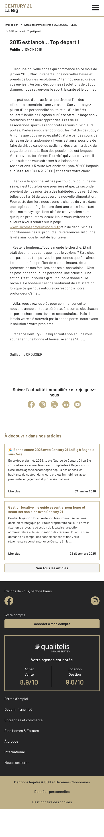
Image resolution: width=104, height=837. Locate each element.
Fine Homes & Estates (21, 730)
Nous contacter (16, 762)
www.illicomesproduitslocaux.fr (35, 227)
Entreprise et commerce (23, 720)
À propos (11, 741)
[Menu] (96, 7)
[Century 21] (18, 8)
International (14, 752)
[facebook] (8, 600)
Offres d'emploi (16, 699)
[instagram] (95, 600)
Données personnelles (52, 791)
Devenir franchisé (18, 709)
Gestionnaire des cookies (52, 802)
